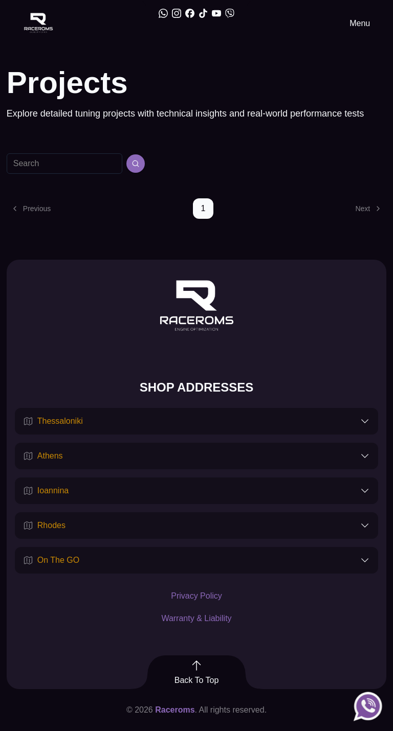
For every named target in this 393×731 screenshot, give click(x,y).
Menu (360, 23)
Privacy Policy (196, 595)
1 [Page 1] (203, 208)
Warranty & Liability (196, 618)
